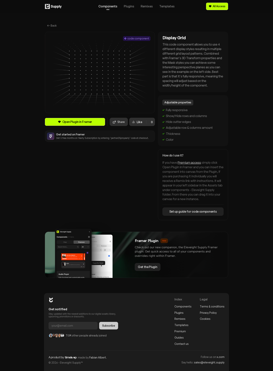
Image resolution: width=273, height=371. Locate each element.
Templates (181, 325)
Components (182, 306)
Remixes (179, 318)
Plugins (179, 312)
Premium (180, 331)
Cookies (205, 318)
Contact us (181, 343)
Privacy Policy (208, 312)
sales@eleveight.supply (209, 362)
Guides (179, 337)
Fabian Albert (97, 357)
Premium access (189, 163)
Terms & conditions (212, 306)
